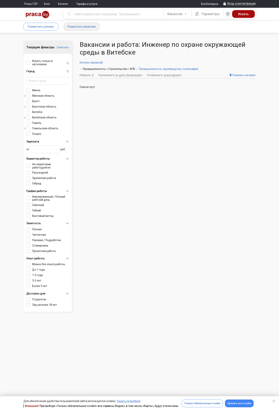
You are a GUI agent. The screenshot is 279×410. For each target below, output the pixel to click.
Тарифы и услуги (86, 3)
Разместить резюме (41, 26)
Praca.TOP (31, 3)
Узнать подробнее (128, 401)
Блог (47, 3)
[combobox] (177, 14)
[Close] (273, 401)
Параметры (207, 14)
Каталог (63, 3)
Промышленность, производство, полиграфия (168, 68)
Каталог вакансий (91, 62)
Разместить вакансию (81, 26)
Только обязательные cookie (202, 403)
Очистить (63, 47)
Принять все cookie (239, 403)
